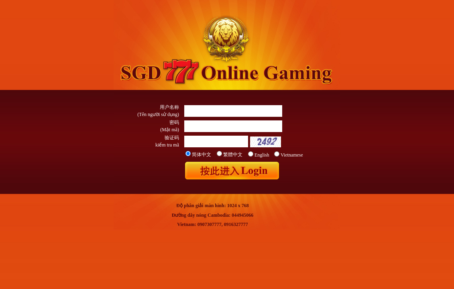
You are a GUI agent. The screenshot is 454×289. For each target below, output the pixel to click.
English (261, 155)
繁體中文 (232, 154)
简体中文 (201, 154)
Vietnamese (292, 155)
